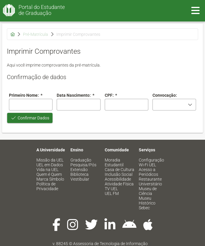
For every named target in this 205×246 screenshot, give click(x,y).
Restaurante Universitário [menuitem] (150, 181)
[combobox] (78, 104)
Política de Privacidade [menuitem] (47, 186)
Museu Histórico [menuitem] (147, 200)
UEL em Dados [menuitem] (49, 164)
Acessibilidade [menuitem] (118, 179)
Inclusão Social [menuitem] (118, 174)
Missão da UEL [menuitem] (50, 160)
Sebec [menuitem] (144, 207)
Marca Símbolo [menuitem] (50, 179)
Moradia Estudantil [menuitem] (114, 162)
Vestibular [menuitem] (79, 179)
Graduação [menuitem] (80, 160)
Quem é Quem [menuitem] (49, 174)
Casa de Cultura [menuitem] (119, 169)
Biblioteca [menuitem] (79, 174)
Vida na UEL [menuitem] (47, 169)
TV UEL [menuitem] (111, 188)
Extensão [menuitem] (79, 169)
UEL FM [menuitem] (112, 193)
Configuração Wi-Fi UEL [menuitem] (151, 162)
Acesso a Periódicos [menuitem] (148, 172)
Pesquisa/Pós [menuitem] (83, 164)
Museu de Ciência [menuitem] (148, 191)
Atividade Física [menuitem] (119, 184)
